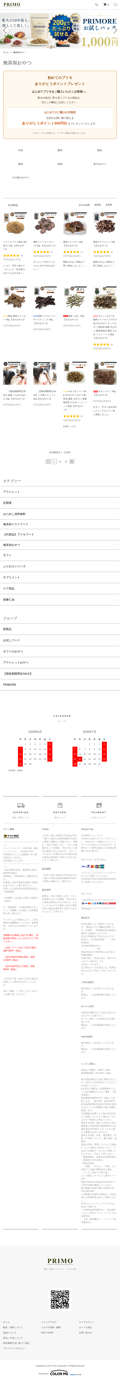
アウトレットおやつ (15, 662)
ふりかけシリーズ (14, 566)
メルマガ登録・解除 (51, 1327)
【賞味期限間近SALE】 (18, 673)
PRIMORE (9, 684)
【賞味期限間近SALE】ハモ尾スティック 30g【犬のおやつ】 (44, 395)
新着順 (109, 204)
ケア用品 (8, 588)
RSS (43, 1332)
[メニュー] (115, 4)
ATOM (50, 1332)
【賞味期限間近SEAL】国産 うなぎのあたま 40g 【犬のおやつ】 (14, 395)
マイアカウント (86, 1322)
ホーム (6, 52)
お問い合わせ (85, 1332)
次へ (71, 461)
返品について (9, 1332)
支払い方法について (13, 1338)
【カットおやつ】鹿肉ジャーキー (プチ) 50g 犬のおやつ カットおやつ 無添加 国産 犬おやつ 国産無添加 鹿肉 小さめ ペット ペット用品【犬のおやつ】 (105, 327)
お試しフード (11, 640)
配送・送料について (13, 1327)
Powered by (60, 1372)
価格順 (97, 204)
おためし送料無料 (14, 514)
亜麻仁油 (8, 599)
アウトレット (11, 491)
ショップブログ (48, 1322)
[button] (51, 46)
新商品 (7, 629)
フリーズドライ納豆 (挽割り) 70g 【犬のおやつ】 (14, 246)
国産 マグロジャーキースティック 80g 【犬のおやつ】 (44, 320)
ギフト (7, 555)
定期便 (7, 502)
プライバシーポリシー (14, 1348)
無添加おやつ (18, 52)
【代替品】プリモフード (18, 534)
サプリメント (11, 577)
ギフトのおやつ (13, 651)
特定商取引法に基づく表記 (16, 1343)
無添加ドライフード (15, 524)
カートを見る (85, 1327)
